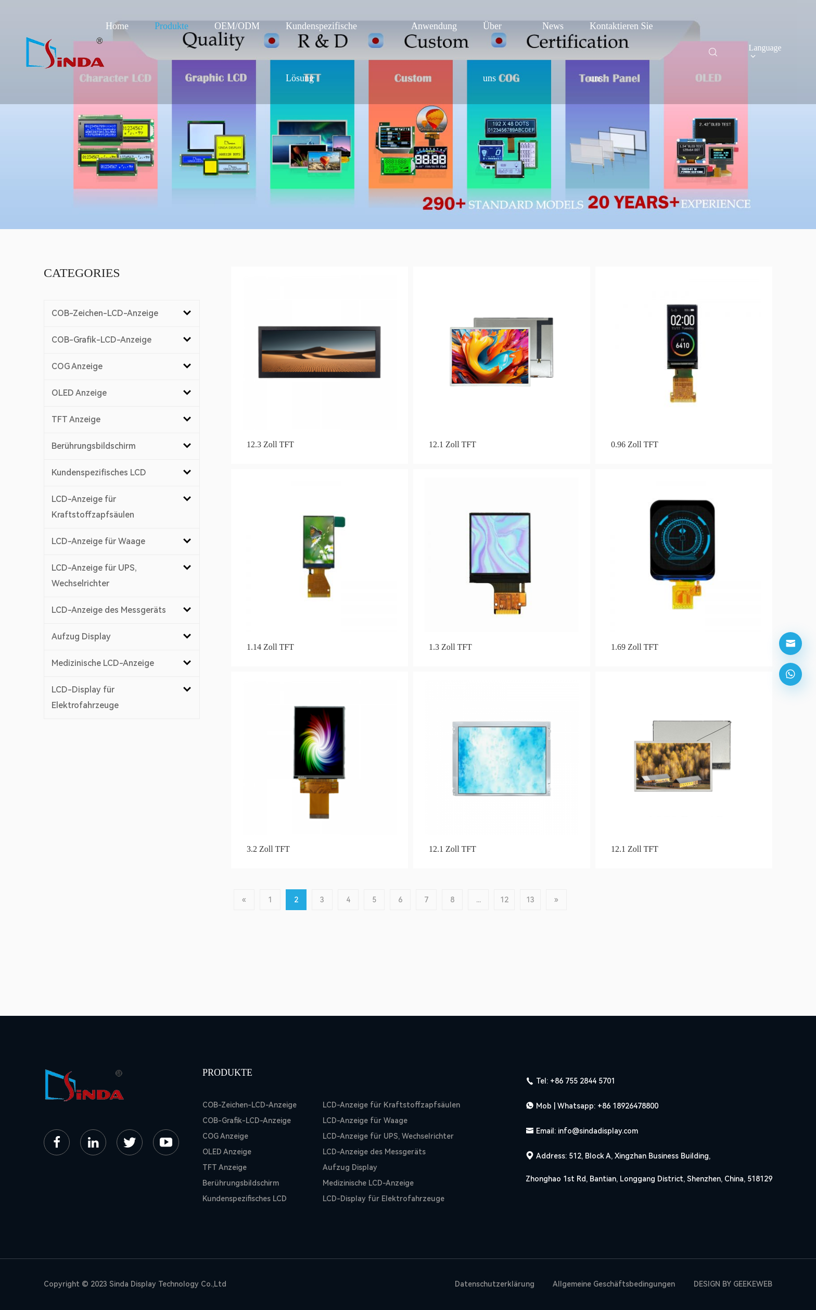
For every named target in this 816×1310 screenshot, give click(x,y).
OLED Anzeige (226, 1152)
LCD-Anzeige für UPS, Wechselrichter (388, 1136)
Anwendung (434, 26)
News (553, 26)
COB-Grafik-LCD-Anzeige (246, 1120)
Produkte (171, 26)
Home (117, 26)
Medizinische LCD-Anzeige (368, 1183)
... (478, 900)
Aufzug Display (350, 1167)
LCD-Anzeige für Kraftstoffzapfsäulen (391, 1105)
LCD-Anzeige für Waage (365, 1120)
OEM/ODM (237, 26)
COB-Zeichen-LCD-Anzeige (249, 1105)
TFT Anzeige (224, 1167)
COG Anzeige (225, 1136)
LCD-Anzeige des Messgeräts (374, 1152)
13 (530, 900)
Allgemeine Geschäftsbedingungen (614, 1284)
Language (765, 52)
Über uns (492, 52)
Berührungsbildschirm (240, 1183)
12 (504, 900)
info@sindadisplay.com (598, 1131)
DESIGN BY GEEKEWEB (733, 1284)
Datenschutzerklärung (494, 1284)
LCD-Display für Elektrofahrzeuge (383, 1198)
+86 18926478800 (627, 1106)
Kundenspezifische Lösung (321, 52)
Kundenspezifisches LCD (244, 1198)
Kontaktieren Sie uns (621, 52)
